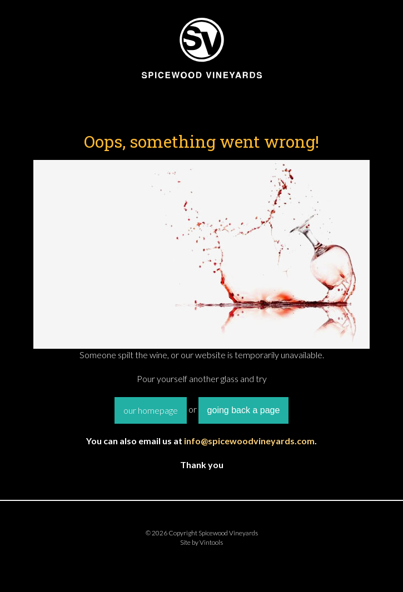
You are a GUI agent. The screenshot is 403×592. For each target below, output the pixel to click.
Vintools (211, 542)
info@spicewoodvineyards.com (249, 440)
